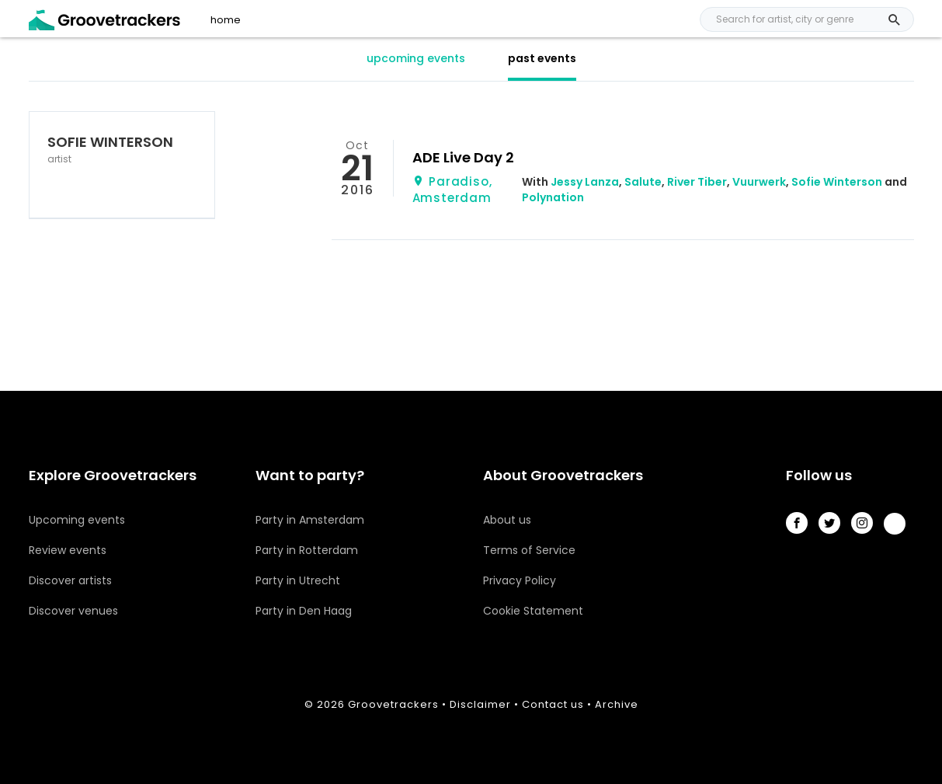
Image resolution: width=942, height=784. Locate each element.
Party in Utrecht (297, 580)
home (225, 20)
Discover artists (70, 580)
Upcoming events (77, 520)
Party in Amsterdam (309, 520)
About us (507, 520)
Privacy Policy (519, 580)
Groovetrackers (393, 704)
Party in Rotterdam (306, 550)
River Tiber (697, 182)
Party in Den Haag (303, 610)
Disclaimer (480, 704)
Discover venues (73, 610)
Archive (616, 704)
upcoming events (416, 58)
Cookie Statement (533, 610)
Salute (643, 182)
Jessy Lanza (585, 182)
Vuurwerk (759, 182)
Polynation (553, 197)
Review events (67, 550)
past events (542, 58)
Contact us (553, 704)
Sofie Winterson (836, 182)
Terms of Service (529, 550)
